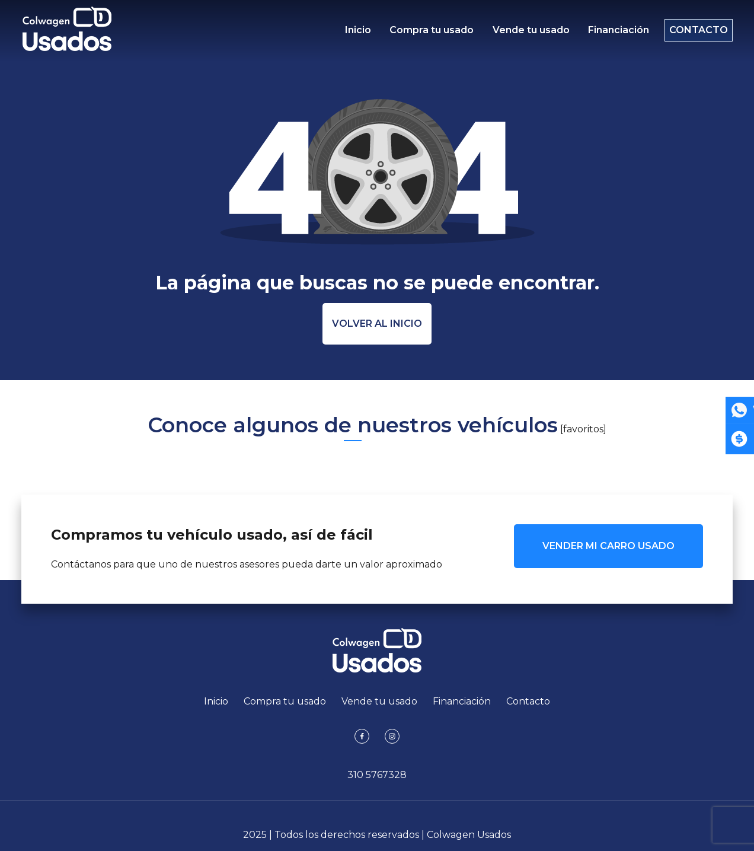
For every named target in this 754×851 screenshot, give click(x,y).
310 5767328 (377, 774)
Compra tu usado (429, 33)
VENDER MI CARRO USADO (608, 546)
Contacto (692, 33)
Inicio (358, 33)
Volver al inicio (377, 323)
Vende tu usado (525, 33)
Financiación (610, 33)
